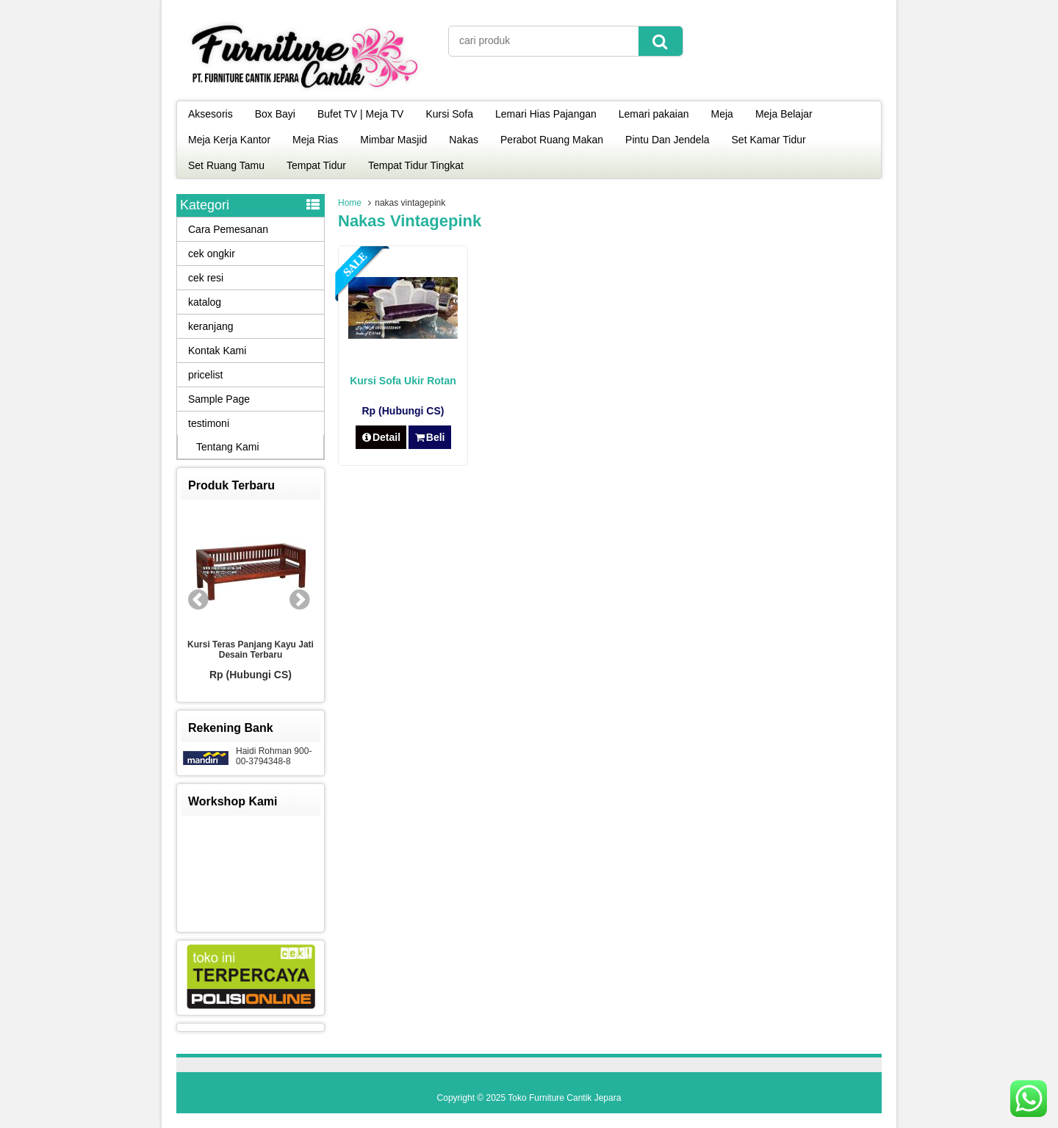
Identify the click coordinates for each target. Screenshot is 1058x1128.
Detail (381, 437)
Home (349, 203)
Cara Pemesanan (228, 229)
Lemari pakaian (654, 114)
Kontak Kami (217, 350)
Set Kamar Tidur (769, 140)
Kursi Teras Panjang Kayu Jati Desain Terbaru (250, 649)
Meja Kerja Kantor (229, 140)
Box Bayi (275, 114)
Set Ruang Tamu (226, 165)
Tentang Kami (227, 447)
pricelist (205, 375)
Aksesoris (210, 114)
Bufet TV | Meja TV (360, 114)
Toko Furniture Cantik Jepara (564, 1098)
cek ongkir (211, 253)
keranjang (211, 326)
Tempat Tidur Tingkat (416, 165)
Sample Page (219, 399)
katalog (204, 302)
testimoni (208, 423)
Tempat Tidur (316, 165)
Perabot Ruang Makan (551, 140)
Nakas (463, 140)
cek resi (205, 278)
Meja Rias (315, 140)
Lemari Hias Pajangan (546, 114)
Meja (722, 114)
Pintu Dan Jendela (667, 140)
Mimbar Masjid (393, 140)
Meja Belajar (784, 114)
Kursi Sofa (449, 114)
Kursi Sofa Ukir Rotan (403, 381)
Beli (429, 437)
